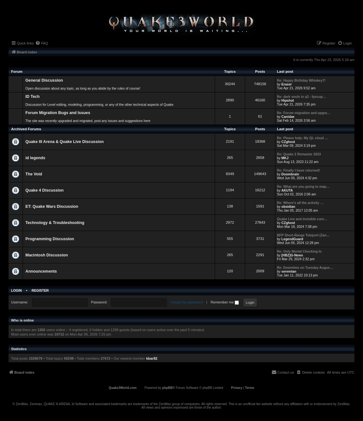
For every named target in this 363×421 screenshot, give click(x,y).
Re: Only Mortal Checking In (299, 251)
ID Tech (32, 96)
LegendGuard (292, 239)
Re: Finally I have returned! (298, 170)
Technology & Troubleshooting (54, 223)
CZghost (288, 142)
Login (16, 290)
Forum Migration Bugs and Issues (57, 113)
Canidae (287, 117)
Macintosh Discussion (46, 255)
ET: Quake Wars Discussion (51, 206)
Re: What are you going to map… (303, 186)
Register (40, 290)
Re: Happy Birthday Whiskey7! (301, 80)
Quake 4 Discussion (44, 190)
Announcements (41, 271)
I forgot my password (186, 302)
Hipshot (287, 100)
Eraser (286, 84)
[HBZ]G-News (292, 255)
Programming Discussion (49, 239)
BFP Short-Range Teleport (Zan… (303, 235)
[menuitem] (41, 43)
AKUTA (287, 190)
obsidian (288, 206)
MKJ (284, 158)
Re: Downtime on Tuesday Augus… (305, 267)
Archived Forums (26, 129)
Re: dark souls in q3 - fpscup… (301, 96)
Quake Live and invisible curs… (302, 219)
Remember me (225, 302)
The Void (33, 174)
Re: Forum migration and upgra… (303, 113)
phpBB (167, 388)
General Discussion (44, 80)
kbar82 (151, 358)
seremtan (288, 271)
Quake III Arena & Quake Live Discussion (64, 141)
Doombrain (290, 174)
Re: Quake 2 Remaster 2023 (299, 154)
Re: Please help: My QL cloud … (302, 138)
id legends (35, 158)
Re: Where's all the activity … (300, 203)
